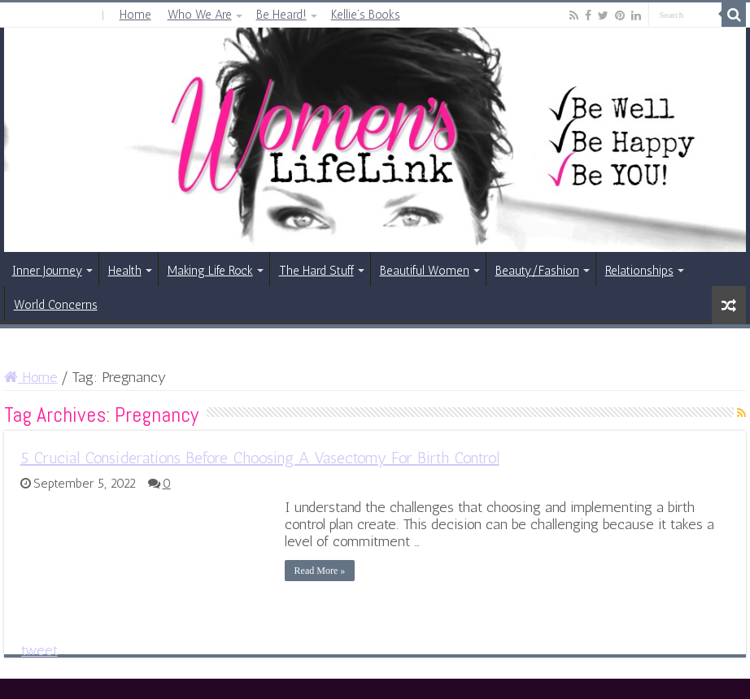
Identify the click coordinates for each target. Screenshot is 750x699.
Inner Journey (47, 270)
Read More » (320, 570)
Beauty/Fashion (537, 270)
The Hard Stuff (316, 270)
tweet (39, 650)
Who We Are (200, 14)
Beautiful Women (424, 270)
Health (125, 270)
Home (135, 14)
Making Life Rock (210, 270)
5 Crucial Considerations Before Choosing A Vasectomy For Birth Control (259, 457)
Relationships (639, 270)
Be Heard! (281, 14)
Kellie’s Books (365, 14)
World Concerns (56, 304)
